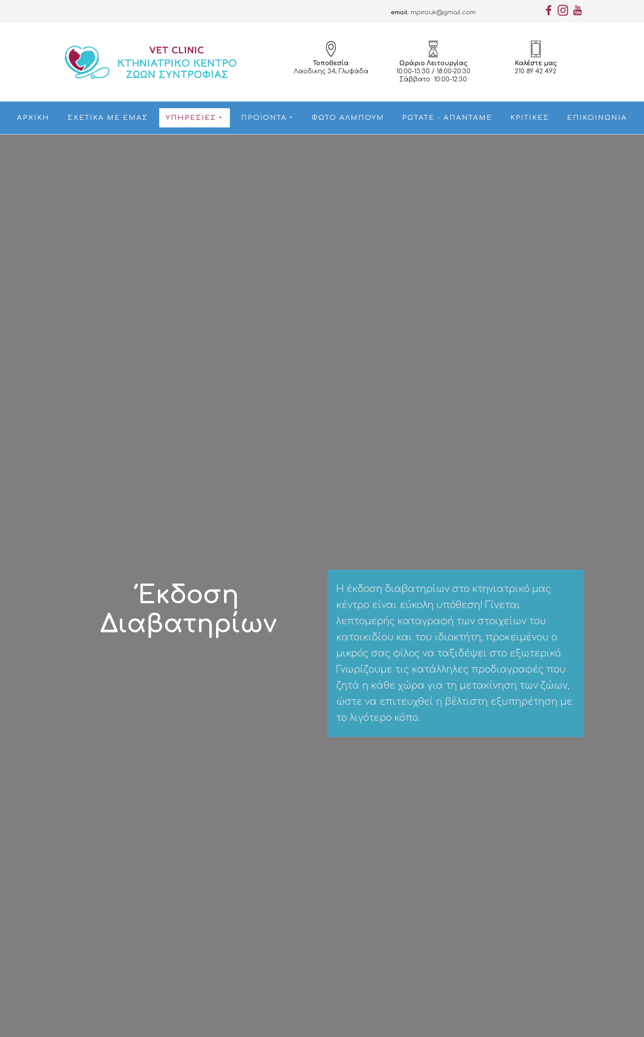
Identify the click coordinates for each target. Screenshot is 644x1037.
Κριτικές (529, 118)
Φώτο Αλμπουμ (348, 118)
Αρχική (33, 118)
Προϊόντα (266, 118)
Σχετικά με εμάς (108, 118)
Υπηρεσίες (193, 118)
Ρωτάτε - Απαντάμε (447, 118)
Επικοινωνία (597, 118)
